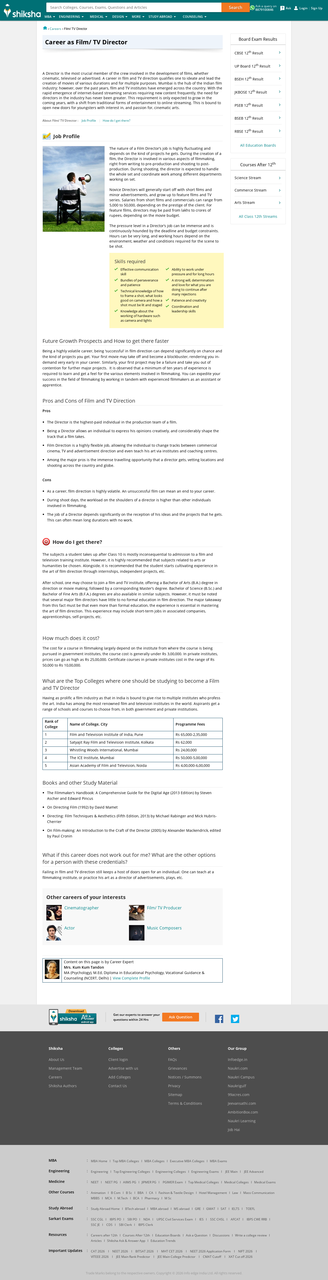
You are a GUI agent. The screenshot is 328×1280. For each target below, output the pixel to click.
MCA (108, 1198)
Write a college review (251, 1235)
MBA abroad (159, 1209)
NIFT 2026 (245, 1251)
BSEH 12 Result (249, 78)
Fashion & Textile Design (176, 1193)
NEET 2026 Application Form (210, 1251)
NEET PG (111, 1182)
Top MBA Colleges (126, 1161)
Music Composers (164, 928)
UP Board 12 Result (252, 66)
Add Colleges (119, 1077)
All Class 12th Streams (258, 216)
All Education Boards (258, 145)
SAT (223, 1209)
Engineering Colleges (171, 1171)
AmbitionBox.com (243, 1112)
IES (201, 1219)
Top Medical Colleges (203, 1182)
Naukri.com (238, 1068)
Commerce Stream (250, 190)
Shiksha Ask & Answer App (126, 1241)
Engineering (73, 17)
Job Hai (234, 1130)
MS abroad (181, 1209)
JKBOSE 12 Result (251, 92)
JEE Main (231, 1171)
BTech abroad (135, 1209)
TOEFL (250, 1209)
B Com (115, 1193)
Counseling (196, 17)
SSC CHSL (217, 1219)
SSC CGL (97, 1219)
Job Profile (89, 120)
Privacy (174, 1086)
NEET (95, 1182)
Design (120, 17)
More (138, 17)
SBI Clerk (125, 1225)
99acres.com (238, 1094)
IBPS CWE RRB (257, 1219)
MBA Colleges (154, 1161)
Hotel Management (213, 1193)
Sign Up (316, 8)
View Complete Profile (131, 978)
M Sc (168, 1198)
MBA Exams (218, 1161)
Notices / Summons (185, 1077)
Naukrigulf (237, 1086)
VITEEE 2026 (100, 1256)
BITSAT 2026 (144, 1251)
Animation (98, 1193)
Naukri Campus (241, 1077)
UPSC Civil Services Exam (175, 1219)
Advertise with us (123, 1068)
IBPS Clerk (145, 1225)
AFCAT (235, 1219)
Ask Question (180, 1017)
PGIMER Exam (173, 1182)
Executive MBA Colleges (187, 1161)
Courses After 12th (136, 1235)
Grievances (177, 1068)
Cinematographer (81, 908)
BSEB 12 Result (249, 118)
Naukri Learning (242, 1121)
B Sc (129, 1193)
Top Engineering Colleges (132, 1171)
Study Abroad (164, 17)
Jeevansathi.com (242, 1103)
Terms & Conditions (185, 1103)
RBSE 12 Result (249, 131)
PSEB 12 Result (249, 105)
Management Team (65, 1068)
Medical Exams (265, 1182)
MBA (50, 17)
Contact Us (117, 1086)
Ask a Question (196, 1235)
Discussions (221, 1235)
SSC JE (95, 1225)
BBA (140, 1193)
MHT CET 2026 (172, 1251)
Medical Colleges (236, 1182)
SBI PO (132, 1219)
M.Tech (122, 1198)
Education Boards (167, 1235)
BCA (136, 1198)
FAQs (172, 1059)
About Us (56, 1059)
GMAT (210, 1209)
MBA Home (99, 1161)
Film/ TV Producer (164, 908)
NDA (146, 1219)
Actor (69, 928)
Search (235, 7)
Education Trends (163, 1241)
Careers (55, 29)
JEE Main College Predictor (176, 1256)
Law (235, 1193)
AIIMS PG (129, 1182)
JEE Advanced (253, 1171)
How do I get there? (116, 120)
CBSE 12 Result (249, 52)
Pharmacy (152, 1198)
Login (303, 8)
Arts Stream (245, 202)
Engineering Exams (205, 1171)
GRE (198, 1209)
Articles (96, 1241)
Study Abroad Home (105, 1209)
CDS (109, 1225)
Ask (288, 8)
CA (151, 1193)
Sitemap (175, 1094)
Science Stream (248, 177)
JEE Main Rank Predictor (133, 1256)
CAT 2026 (98, 1251)
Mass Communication (258, 1193)
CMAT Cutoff (212, 1256)
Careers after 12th (104, 1235)
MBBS (95, 1198)
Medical (99, 17)
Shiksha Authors (63, 1086)
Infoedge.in (237, 1059)
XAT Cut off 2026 (241, 1256)
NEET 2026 (120, 1251)
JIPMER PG (149, 1182)
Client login (118, 1059)
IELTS (235, 1209)
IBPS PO (115, 1219)
